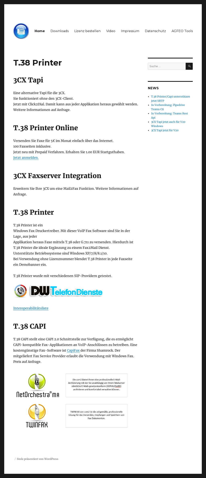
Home (40, 31)
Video (110, 31)
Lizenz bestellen (87, 31)
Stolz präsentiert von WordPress (37, 459)
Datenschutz (155, 31)
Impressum (130, 31)
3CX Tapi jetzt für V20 (164, 130)
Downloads (59, 31)
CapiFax (73, 350)
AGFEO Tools (182, 31)
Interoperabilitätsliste (30, 308)
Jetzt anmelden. (26, 158)
